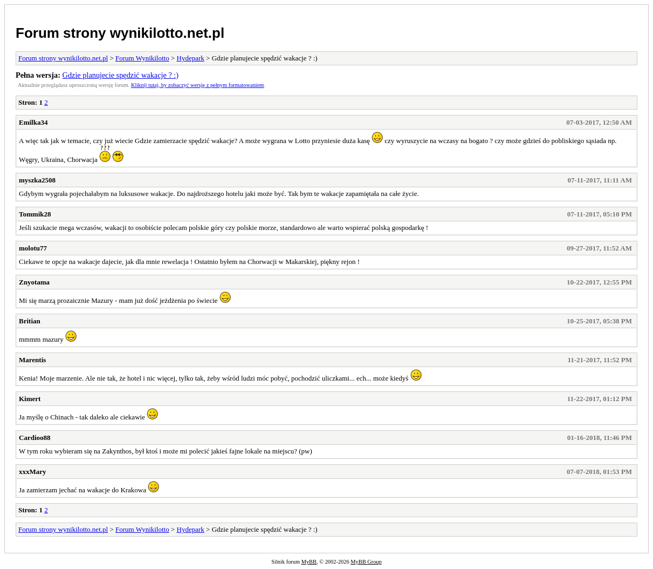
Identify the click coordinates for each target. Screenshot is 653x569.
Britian (29, 321)
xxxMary (32, 472)
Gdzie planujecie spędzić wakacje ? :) (121, 75)
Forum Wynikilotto (142, 58)
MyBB (309, 562)
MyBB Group (365, 562)
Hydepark (190, 58)
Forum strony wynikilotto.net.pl (120, 33)
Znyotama (34, 282)
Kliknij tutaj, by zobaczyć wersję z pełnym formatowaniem (197, 85)
